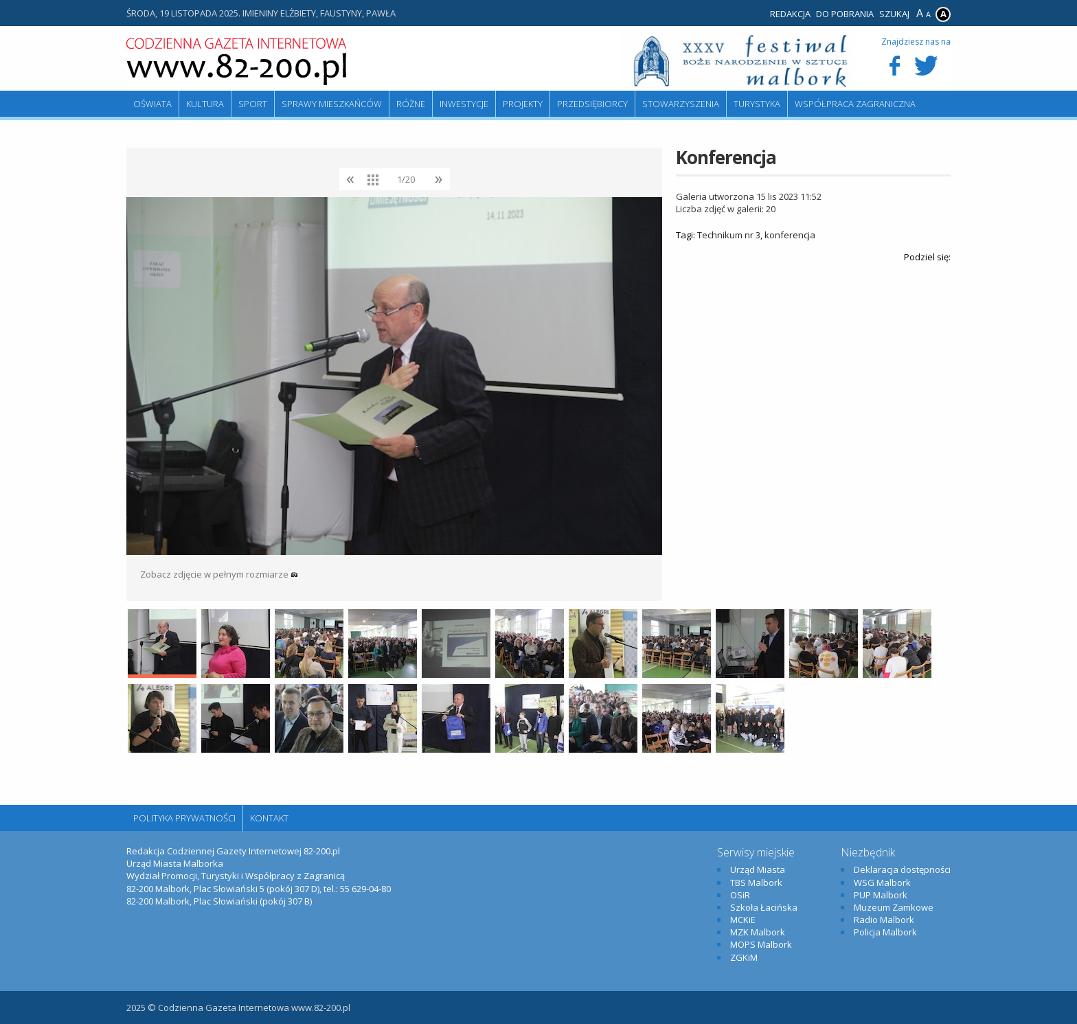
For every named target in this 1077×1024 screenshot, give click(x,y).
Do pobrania (845, 14)
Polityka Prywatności (184, 818)
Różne (410, 104)
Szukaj (894, 14)
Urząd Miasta (757, 869)
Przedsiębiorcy (592, 104)
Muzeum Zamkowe (893, 907)
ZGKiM (744, 957)
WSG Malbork (882, 882)
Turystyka (757, 104)
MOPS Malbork (761, 944)
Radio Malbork (884, 919)
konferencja (789, 235)
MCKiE (743, 919)
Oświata (152, 104)
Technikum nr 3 (728, 235)
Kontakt (269, 818)
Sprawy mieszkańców (332, 104)
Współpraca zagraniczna (855, 104)
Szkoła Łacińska (763, 907)
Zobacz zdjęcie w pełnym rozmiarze (219, 574)
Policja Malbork (885, 932)
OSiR (740, 895)
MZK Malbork (757, 932)
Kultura (205, 104)
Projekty (523, 104)
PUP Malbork (880, 895)
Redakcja (790, 14)
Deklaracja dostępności (902, 869)
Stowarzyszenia (680, 104)
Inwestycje (464, 104)
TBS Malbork (756, 882)
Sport (252, 104)
